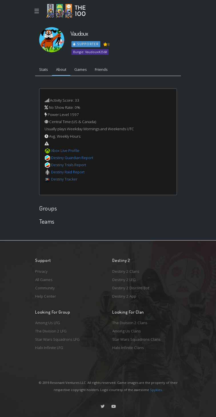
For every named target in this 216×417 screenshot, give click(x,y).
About (61, 69)
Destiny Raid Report (68, 172)
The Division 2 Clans (129, 322)
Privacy (41, 271)
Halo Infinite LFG (49, 347)
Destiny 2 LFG (124, 279)
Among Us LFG (47, 322)
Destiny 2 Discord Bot (130, 287)
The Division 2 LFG (51, 331)
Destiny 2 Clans (125, 271)
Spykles (156, 390)
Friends (101, 69)
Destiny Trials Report (68, 164)
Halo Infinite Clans (128, 347)
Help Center (45, 296)
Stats (43, 69)
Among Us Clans (126, 331)
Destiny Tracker (64, 179)
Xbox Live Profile (65, 150)
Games (80, 69)
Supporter (86, 44)
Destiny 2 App (124, 296)
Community (45, 287)
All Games (44, 279)
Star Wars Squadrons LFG (57, 339)
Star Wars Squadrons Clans (136, 339)
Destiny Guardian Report (72, 157)
